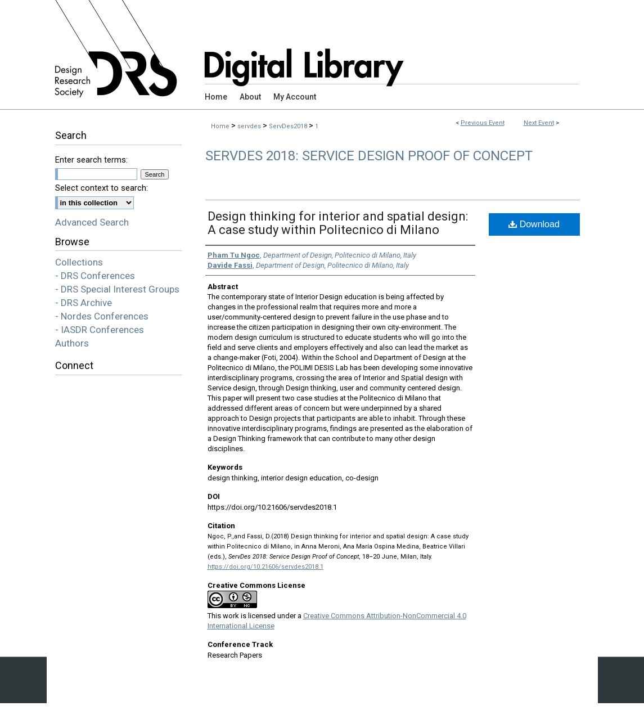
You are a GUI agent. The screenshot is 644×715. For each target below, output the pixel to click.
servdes (250, 126)
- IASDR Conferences (99, 329)
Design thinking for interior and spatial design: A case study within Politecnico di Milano (338, 223)
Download (534, 224)
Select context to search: (101, 188)
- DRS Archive (83, 302)
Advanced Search (92, 222)
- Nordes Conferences (101, 316)
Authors (72, 343)
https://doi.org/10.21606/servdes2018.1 (265, 566)
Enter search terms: (91, 160)
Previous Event (483, 123)
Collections (79, 262)
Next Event (539, 123)
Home (220, 126)
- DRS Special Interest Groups (117, 289)
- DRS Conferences (95, 275)
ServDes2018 (289, 126)
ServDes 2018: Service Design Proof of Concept (369, 156)
